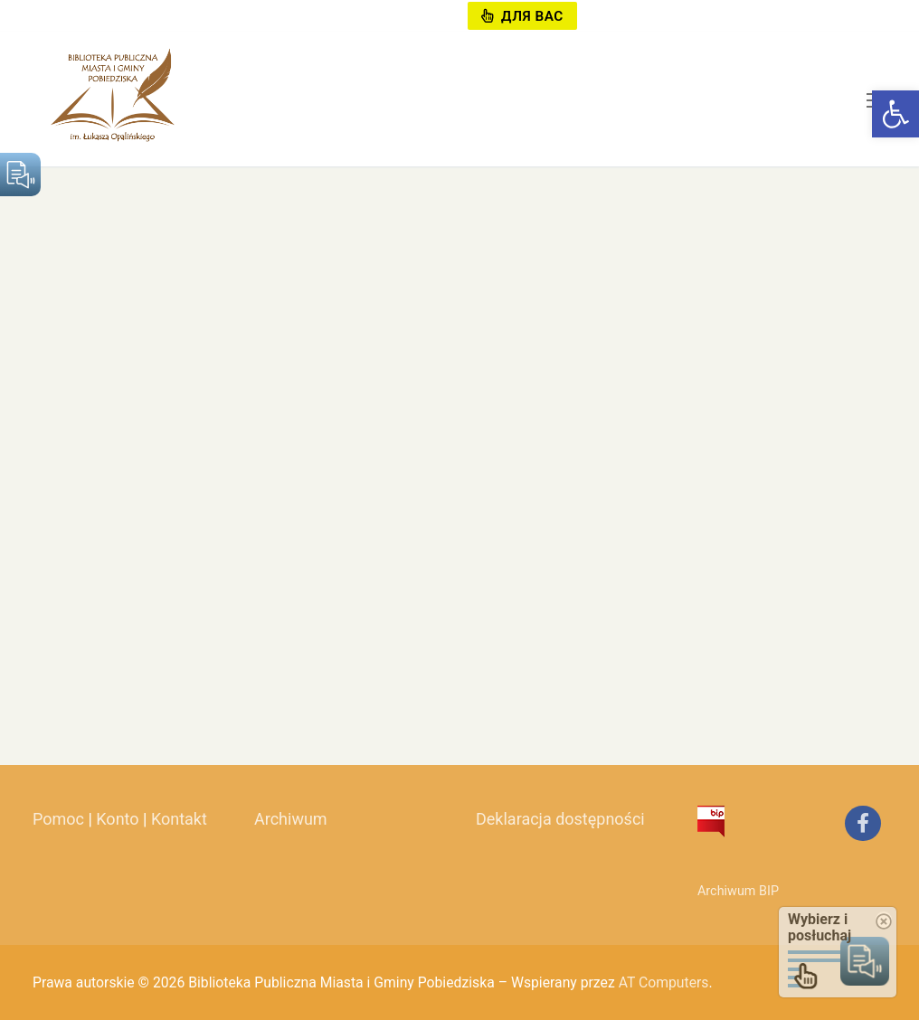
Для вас (522, 16)
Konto (117, 818)
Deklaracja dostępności (560, 818)
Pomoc (58, 818)
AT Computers (664, 982)
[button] (895, 113)
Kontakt (179, 818)
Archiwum (290, 818)
